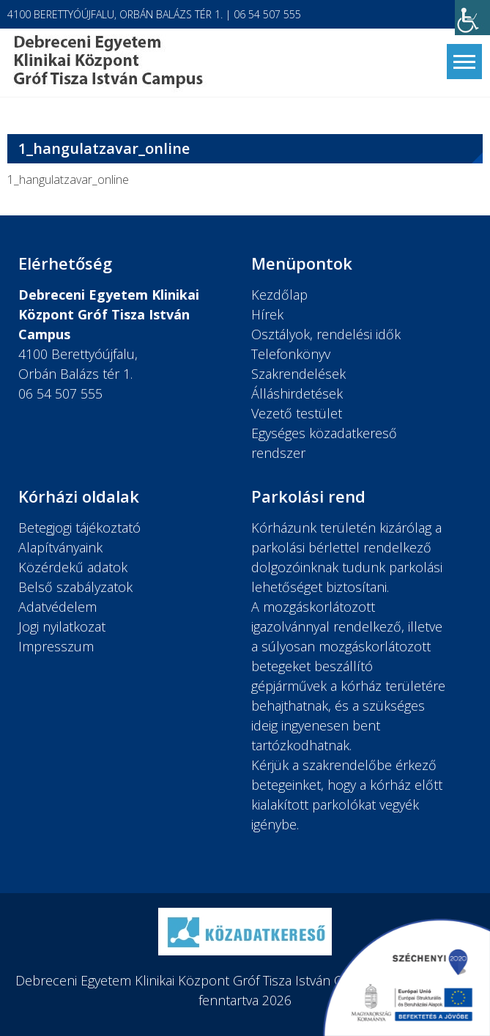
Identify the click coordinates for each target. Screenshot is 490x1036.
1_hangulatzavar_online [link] (68, 179)
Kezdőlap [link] (279, 294)
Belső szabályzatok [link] (75, 587)
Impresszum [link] (56, 646)
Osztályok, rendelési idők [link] (326, 334)
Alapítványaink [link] (60, 547)
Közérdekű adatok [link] (72, 567)
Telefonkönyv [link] (290, 354)
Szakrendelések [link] (298, 373)
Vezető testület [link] (296, 413)
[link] (472, 17)
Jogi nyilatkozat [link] (61, 626)
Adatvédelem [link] (57, 606)
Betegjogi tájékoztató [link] (79, 527)
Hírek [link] (267, 314)
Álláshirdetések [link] (297, 393)
